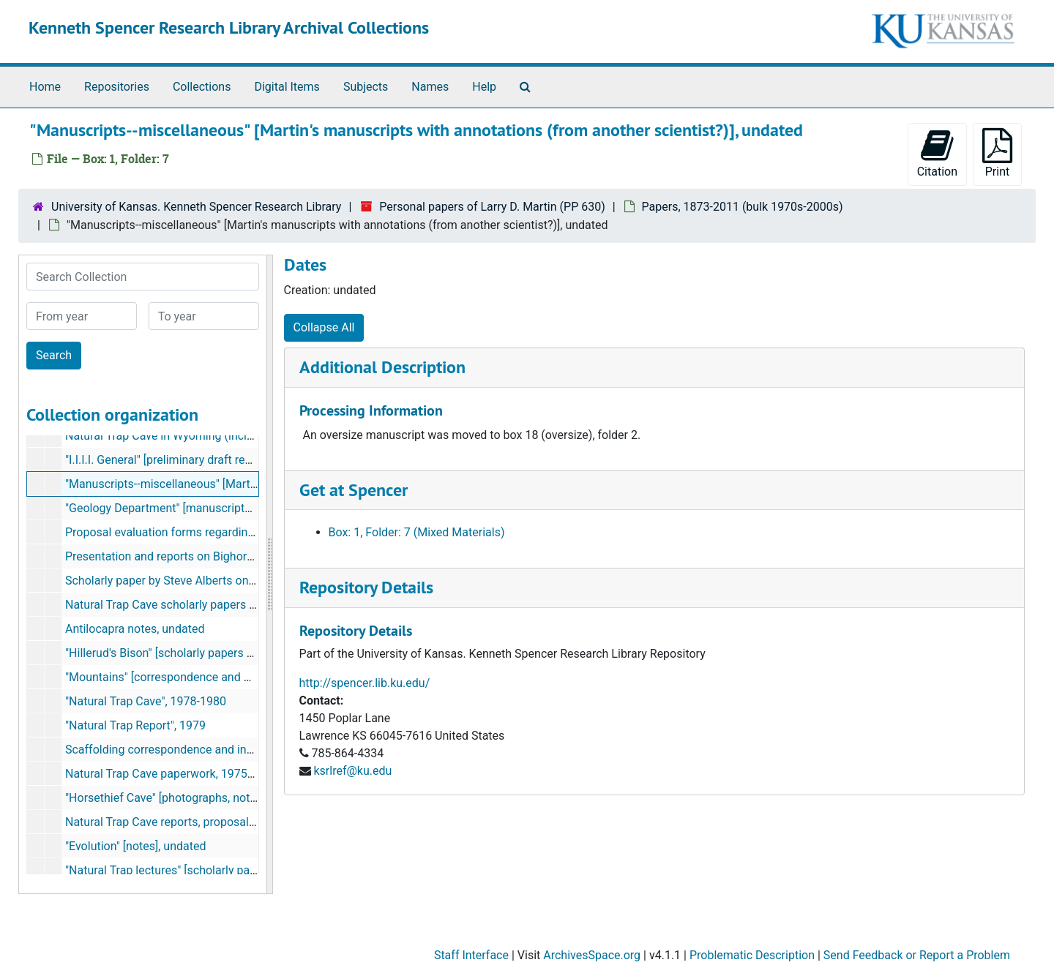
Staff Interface (471, 955)
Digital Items (286, 87)
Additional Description (382, 367)
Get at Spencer (353, 489)
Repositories (116, 87)
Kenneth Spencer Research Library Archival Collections (229, 27)
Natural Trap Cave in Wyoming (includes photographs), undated (228, 436)
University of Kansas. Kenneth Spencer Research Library (196, 207)
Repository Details (366, 587)
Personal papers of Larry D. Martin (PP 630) (492, 207)
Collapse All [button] (324, 327)
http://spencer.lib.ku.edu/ (364, 683)
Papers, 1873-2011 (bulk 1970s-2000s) (742, 207)
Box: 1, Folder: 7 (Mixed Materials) (417, 532)
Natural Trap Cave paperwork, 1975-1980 (171, 774)
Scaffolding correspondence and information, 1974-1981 (212, 750)
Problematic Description (752, 955)
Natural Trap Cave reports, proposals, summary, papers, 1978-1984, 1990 (253, 822)
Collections (202, 87)
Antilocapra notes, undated (134, 629)
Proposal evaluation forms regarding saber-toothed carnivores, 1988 (242, 532)
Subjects (365, 87)
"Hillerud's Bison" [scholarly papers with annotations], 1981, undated (240, 653)
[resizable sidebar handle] (269, 574)
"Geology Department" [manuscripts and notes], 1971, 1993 (218, 508)
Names (430, 87)
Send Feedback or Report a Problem (916, 955)
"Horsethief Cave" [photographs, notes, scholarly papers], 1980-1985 (241, 798)
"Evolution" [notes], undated (135, 846)
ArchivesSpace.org (591, 955)
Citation (937, 153)
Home (45, 87)
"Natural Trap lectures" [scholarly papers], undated (194, 870)
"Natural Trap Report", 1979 (135, 725)
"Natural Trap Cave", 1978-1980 (145, 701)
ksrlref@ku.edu (352, 771)
